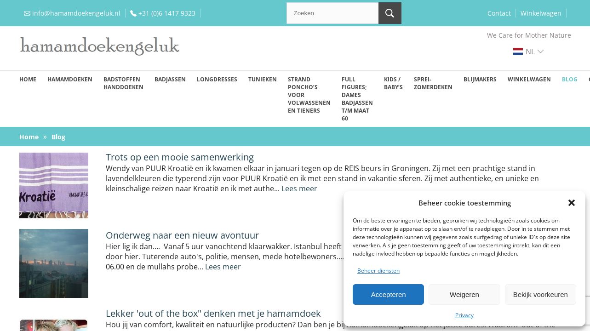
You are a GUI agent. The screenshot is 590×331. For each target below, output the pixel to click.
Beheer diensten (378, 270)
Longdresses (217, 79)
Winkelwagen (541, 13)
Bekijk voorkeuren (540, 294)
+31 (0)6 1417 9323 (166, 13)
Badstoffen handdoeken (123, 83)
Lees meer (299, 188)
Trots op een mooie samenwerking (180, 157)
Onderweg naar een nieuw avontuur (182, 235)
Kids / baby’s (393, 83)
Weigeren (464, 294)
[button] (571, 202)
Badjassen (170, 79)
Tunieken (262, 79)
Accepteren (388, 294)
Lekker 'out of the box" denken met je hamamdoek (213, 313)
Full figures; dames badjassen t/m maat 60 (357, 98)
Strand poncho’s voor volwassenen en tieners (309, 94)
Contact (499, 13)
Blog (570, 79)
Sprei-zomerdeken (433, 83)
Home (27, 79)
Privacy (464, 315)
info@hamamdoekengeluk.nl (76, 13)
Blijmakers (480, 79)
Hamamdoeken (69, 79)
